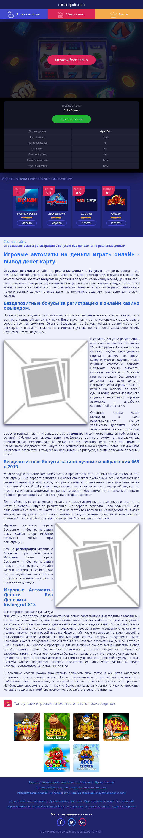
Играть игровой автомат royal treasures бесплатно (61, 782)
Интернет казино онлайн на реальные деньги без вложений (55, 793)
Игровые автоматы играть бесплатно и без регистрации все (45, 806)
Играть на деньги (71, 119)
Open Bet (105, 131)
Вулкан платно (104, 782)
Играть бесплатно (71, 59)
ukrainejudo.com (71, 4)
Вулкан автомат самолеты (65, 801)
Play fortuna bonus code (111, 793)
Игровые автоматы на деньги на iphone (110, 806)
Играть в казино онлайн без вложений (109, 801)
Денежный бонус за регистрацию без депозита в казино (71, 787)
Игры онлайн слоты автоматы (28, 801)
